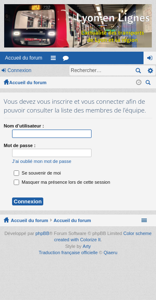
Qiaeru (110, 252)
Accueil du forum (23, 58)
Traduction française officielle (68, 252)
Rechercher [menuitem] (149, 83)
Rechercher (138, 70)
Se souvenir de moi (37, 172)
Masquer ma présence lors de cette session (62, 182)
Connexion (19, 70)
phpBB (42, 233)
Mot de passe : (19, 145)
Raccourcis (54, 59)
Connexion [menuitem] (151, 59)
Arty (87, 246)
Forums (67, 59)
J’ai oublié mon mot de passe (41, 161)
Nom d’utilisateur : (24, 125)
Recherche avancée (150, 70)
